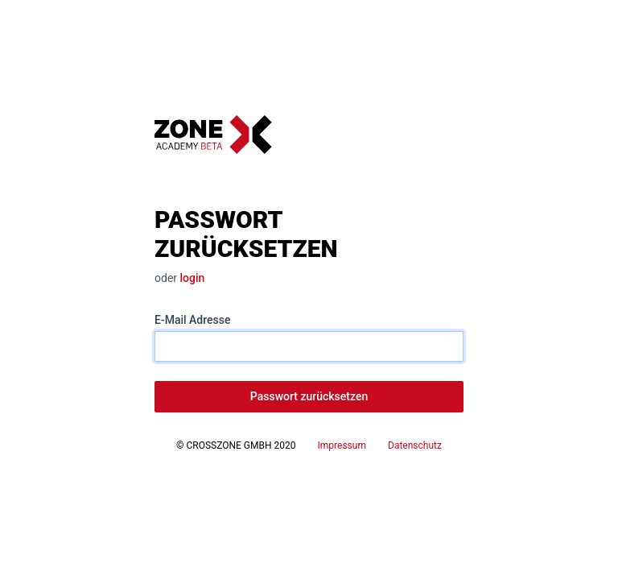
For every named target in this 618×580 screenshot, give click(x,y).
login (192, 277)
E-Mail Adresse (192, 319)
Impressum (342, 445)
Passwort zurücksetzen (309, 396)
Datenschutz (415, 445)
